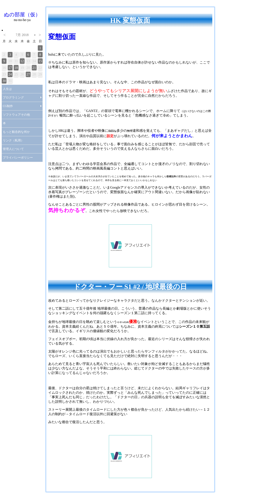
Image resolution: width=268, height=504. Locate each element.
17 (10, 68)
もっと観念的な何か (16, 131)
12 (22, 61)
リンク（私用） (13, 140)
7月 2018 (22, 35)
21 (34, 68)
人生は (7, 89)
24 (10, 74)
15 (40, 61)
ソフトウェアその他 (16, 114)
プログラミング (13, 97)
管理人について (13, 149)
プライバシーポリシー (18, 157)
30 (4, 81)
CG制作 (8, 106)
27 (28, 74)
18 (16, 68)
